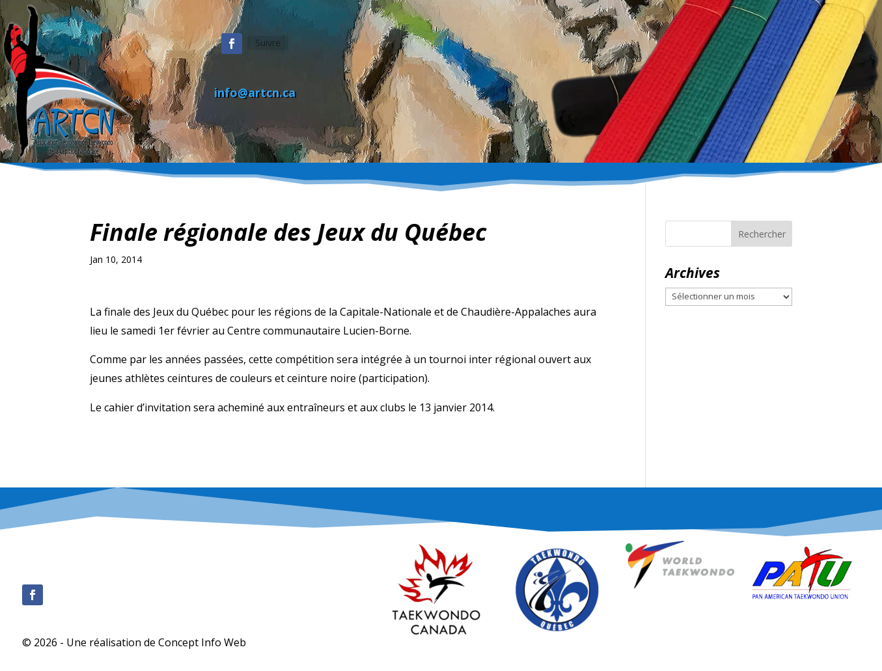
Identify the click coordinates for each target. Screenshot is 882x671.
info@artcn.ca (255, 92)
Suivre (268, 42)
